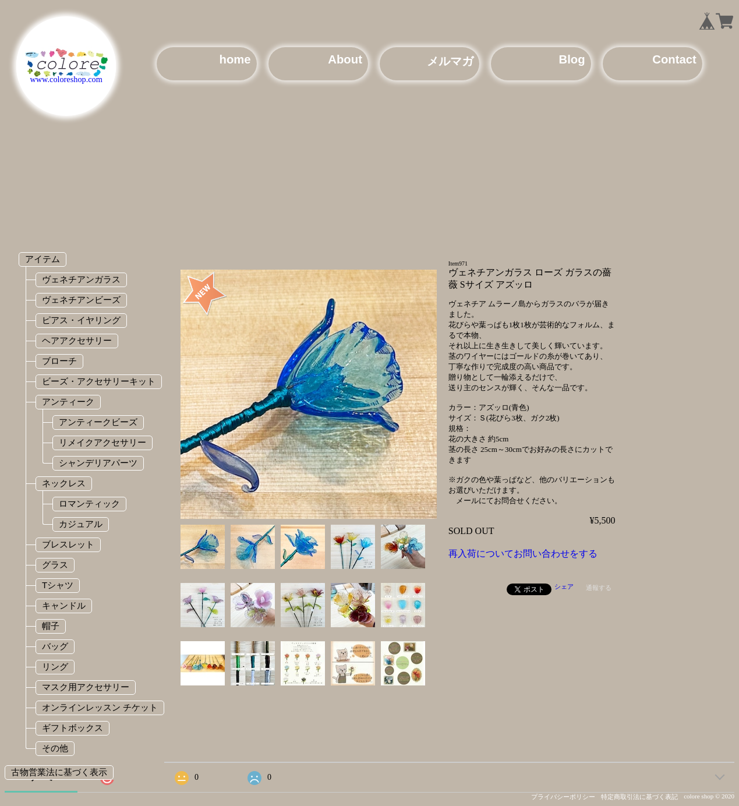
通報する (598, 587)
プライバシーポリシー (563, 796)
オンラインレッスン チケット (100, 707)
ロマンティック (89, 503)
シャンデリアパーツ (98, 463)
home (234, 59)
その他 (55, 748)
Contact (674, 59)
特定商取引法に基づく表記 (639, 796)
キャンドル (64, 605)
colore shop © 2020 (709, 796)
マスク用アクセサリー (85, 687)
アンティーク (68, 401)
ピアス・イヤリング (81, 320)
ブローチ (59, 361)
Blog (571, 59)
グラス (55, 565)
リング (55, 666)
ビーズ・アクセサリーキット (98, 381)
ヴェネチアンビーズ (81, 300)
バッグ (55, 646)
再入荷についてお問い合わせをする (522, 553)
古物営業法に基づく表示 (59, 772)
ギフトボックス (72, 728)
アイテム (42, 259)
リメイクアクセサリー (102, 442)
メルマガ (450, 61)
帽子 (50, 626)
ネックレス (64, 483)
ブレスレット (68, 544)
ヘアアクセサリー (77, 340)
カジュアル (80, 524)
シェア (564, 586)
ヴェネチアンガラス (81, 279)
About (345, 59)
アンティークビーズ (98, 422)
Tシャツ (57, 585)
